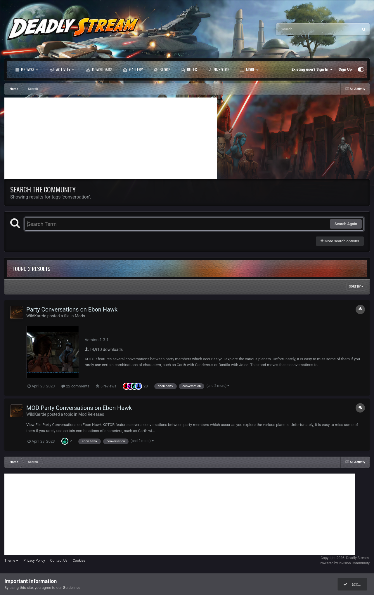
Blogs (162, 69)
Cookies (79, 561)
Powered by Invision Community (345, 563)
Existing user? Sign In (312, 69)
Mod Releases (91, 414)
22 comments (75, 386)
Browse (26, 69)
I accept (353, 584)
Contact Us (58, 561)
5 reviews (106, 386)
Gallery (132, 69)
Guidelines (72, 587)
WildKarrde (36, 316)
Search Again (346, 224)
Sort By (356, 286)
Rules (189, 69)
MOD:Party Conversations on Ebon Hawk (79, 407)
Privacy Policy (34, 561)
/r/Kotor (218, 69)
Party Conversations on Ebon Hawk (71, 309)
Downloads (99, 69)
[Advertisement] (110, 138)
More (249, 69)
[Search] (302, 29)
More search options (340, 241)
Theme (11, 561)
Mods (80, 316)
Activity (62, 69)
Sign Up (345, 69)
